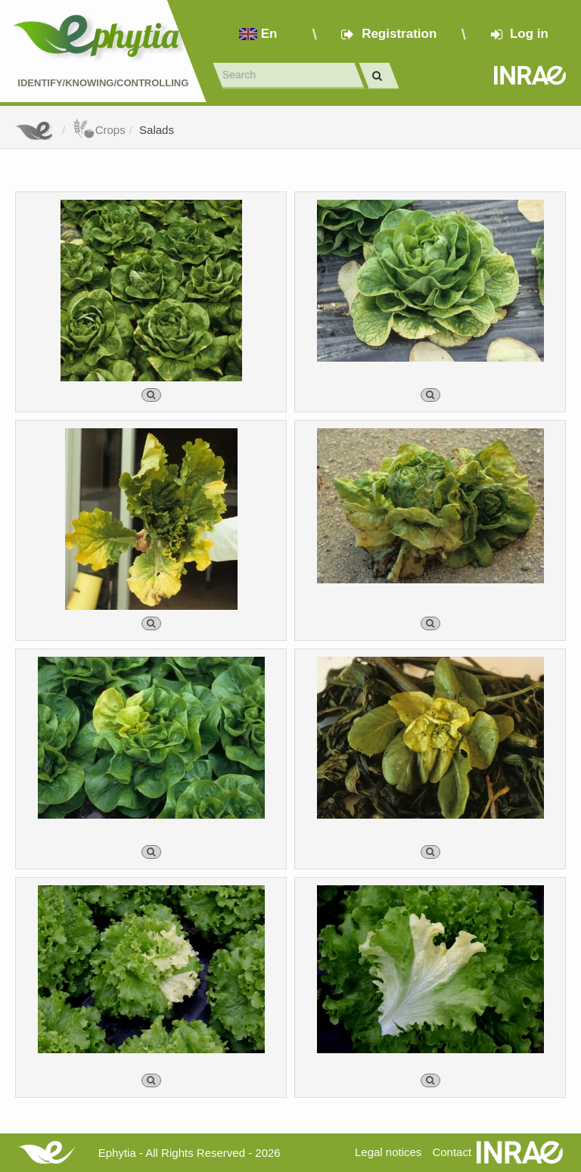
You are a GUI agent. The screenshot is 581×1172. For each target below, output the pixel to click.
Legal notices (388, 1152)
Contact (451, 1152)
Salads (156, 129)
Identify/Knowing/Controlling (102, 83)
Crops (99, 129)
